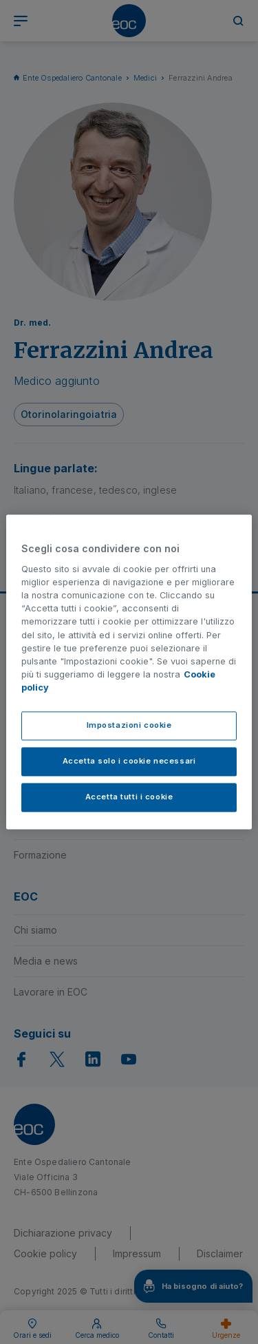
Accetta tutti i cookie (129, 797)
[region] (128, 671)
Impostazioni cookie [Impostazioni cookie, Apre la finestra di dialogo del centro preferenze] (129, 726)
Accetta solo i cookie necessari (129, 761)
